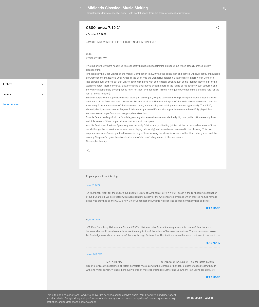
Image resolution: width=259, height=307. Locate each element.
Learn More (194, 298)
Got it (209, 298)
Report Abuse (10, 104)
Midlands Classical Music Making (117, 8)
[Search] (224, 9)
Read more (212, 208)
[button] (218, 28)
